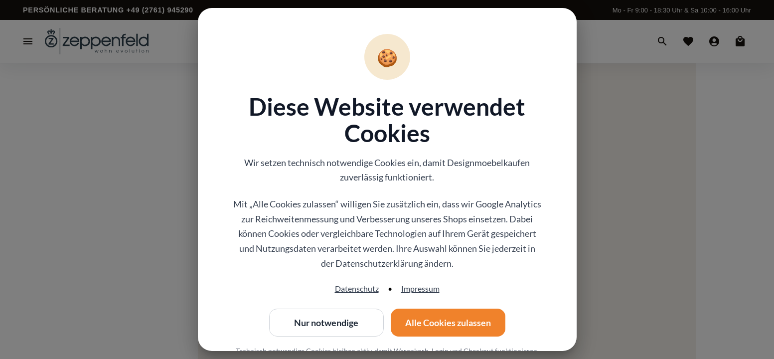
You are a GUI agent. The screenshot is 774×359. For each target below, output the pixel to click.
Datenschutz (357, 288)
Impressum (420, 288)
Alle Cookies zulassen (448, 323)
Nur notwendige (326, 322)
